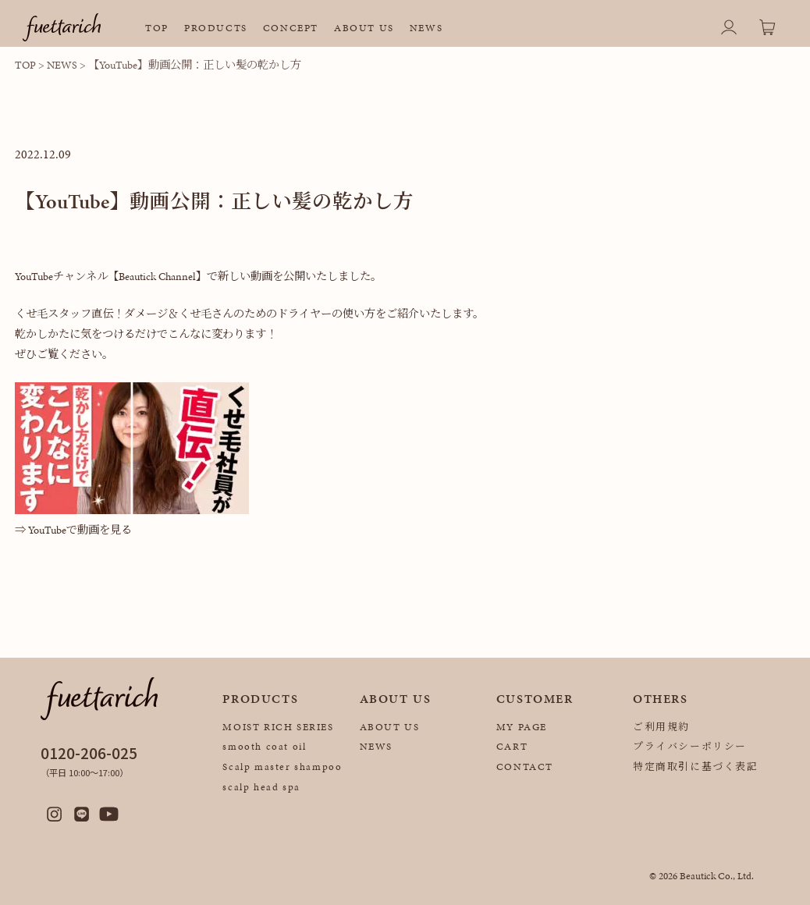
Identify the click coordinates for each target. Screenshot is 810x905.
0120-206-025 (89, 753)
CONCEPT (290, 28)
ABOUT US (364, 28)
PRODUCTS (215, 28)
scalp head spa (261, 787)
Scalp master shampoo (282, 767)
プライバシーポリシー (690, 747)
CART (512, 747)
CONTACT (524, 767)
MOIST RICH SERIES (277, 727)
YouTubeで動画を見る (80, 530)
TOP (157, 28)
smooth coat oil (264, 747)
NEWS (426, 28)
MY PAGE (521, 727)
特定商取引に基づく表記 (695, 767)
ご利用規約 (661, 727)
